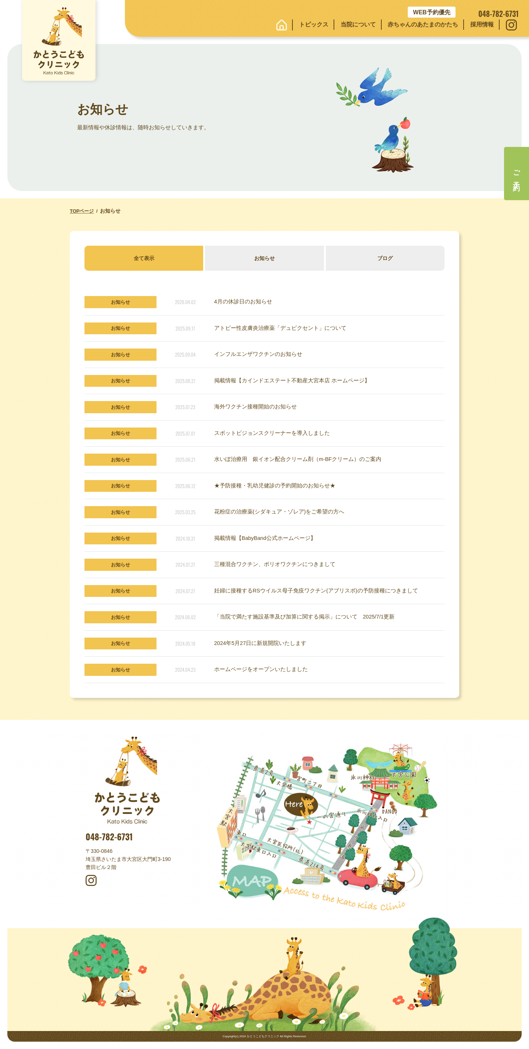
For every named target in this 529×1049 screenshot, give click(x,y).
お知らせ (264, 258)
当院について (358, 24)
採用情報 (482, 24)
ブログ (385, 258)
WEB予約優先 (431, 12)
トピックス (313, 24)
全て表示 (144, 258)
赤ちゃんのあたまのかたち (423, 24)
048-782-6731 (109, 836)
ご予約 (517, 173)
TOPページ (82, 211)
